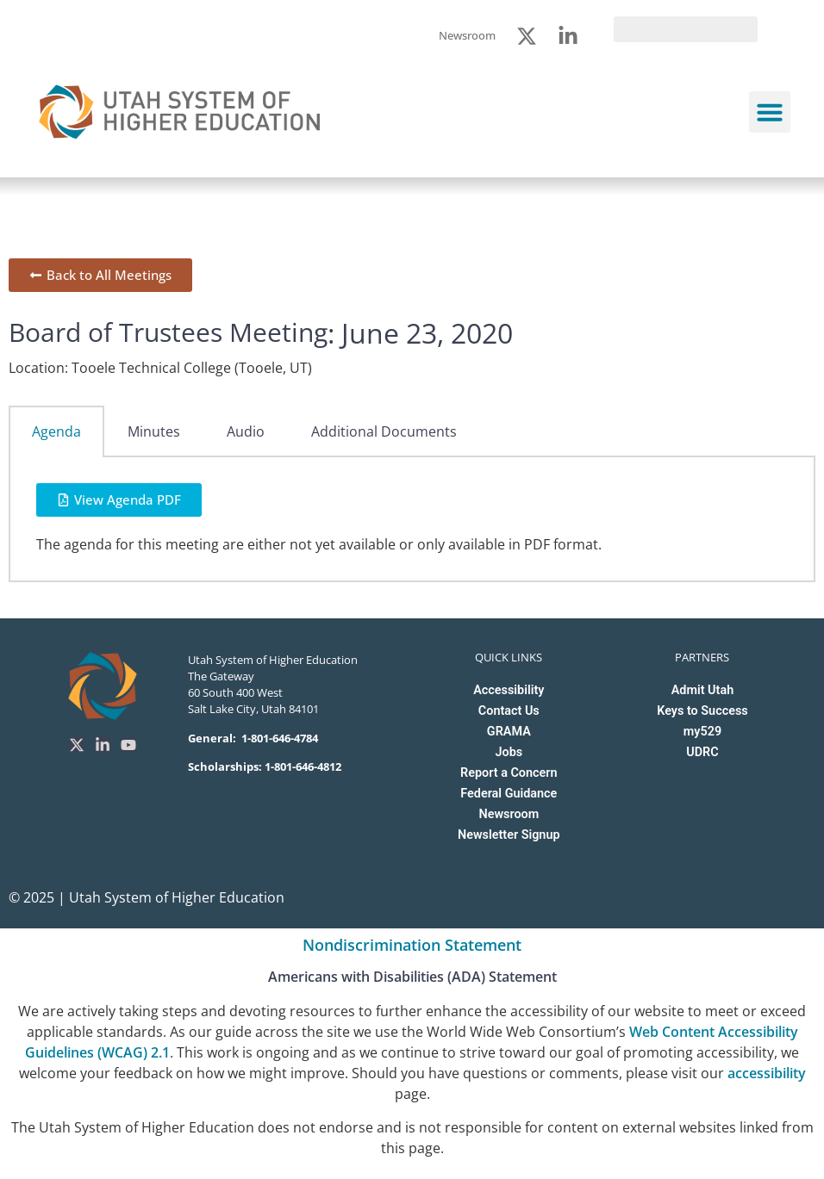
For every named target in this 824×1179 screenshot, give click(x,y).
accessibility (766, 1073)
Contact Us (509, 711)
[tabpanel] (412, 519)
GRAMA (509, 731)
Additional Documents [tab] (384, 431)
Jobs (508, 752)
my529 (702, 731)
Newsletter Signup (508, 835)
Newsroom (508, 814)
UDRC (702, 752)
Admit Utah (702, 690)
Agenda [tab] (56, 431)
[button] (769, 112)
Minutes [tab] (154, 431)
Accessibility (508, 690)
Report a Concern (508, 773)
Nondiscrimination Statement (412, 944)
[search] (686, 29)
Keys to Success (702, 711)
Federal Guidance (508, 793)
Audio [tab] (246, 431)
